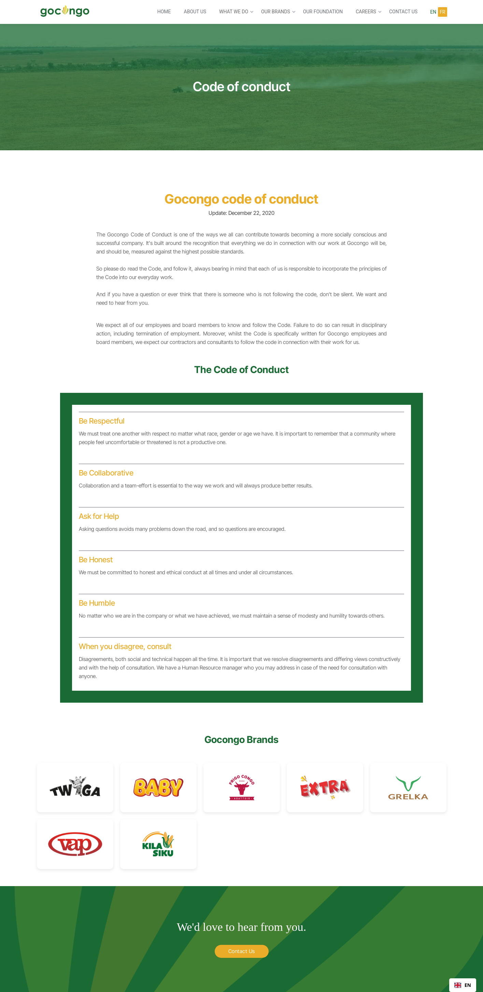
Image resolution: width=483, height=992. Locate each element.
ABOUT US (195, 11)
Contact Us (241, 951)
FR (442, 12)
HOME (164, 11)
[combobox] (462, 985)
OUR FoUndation (323, 11)
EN (462, 985)
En (433, 12)
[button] (235, 12)
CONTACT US (403, 11)
